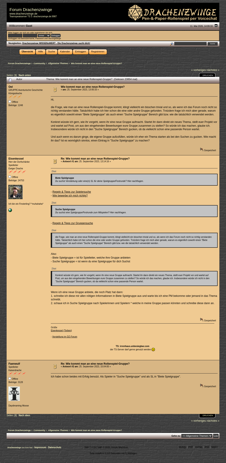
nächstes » (213, 70)
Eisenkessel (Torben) (61, 330)
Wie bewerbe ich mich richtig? (70, 195)
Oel (10, 86)
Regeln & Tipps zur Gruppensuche (73, 223)
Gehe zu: (176, 436)
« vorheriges (198, 70)
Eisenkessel (16, 158)
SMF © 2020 (104, 447)
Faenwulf (14, 363)
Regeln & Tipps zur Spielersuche (72, 191)
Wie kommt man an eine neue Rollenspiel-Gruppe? (92, 86)
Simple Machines (119, 447)
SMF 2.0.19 (90, 447)
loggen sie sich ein (21, 33)
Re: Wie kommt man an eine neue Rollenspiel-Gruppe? (95, 158)
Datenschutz (54, 447)
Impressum (40, 447)
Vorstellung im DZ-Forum (64, 336)
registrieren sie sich (43, 33)
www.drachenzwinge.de (23, 13)
